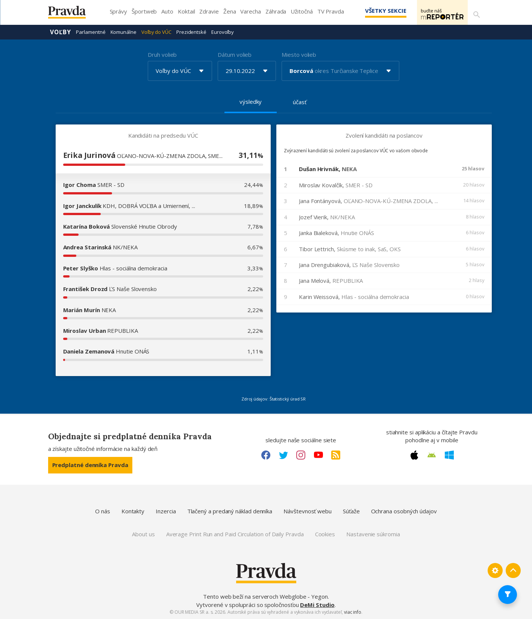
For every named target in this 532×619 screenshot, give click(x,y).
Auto (167, 11)
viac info (352, 611)
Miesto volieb (299, 54)
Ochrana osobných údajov (404, 510)
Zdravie (208, 11)
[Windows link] (449, 454)
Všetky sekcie (375, 10)
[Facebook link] (265, 454)
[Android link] (431, 454)
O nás (102, 510)
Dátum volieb (235, 54)
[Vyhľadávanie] (475, 12)
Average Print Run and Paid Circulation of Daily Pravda (235, 533)
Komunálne (123, 31)
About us (143, 533)
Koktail (186, 11)
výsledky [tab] (250, 101)
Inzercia (166, 510)
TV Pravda (330, 11)
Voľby (60, 31)
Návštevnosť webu (307, 510)
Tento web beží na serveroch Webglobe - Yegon (265, 596)
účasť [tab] (299, 101)
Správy (118, 11)
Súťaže (351, 510)
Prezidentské (191, 31)
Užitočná (301, 11)
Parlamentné (90, 31)
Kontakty (132, 510)
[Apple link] (414, 454)
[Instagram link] (300, 454)
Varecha (250, 11)
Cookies (325, 533)
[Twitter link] (283, 454)
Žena (229, 11)
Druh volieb (162, 54)
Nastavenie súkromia (373, 533)
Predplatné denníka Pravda (90, 464)
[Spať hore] (513, 570)
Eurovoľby (222, 31)
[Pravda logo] (72, 14)
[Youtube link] (318, 454)
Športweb (144, 11)
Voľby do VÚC (156, 31)
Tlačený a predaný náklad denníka (230, 510)
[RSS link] (335, 454)
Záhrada (275, 11)
